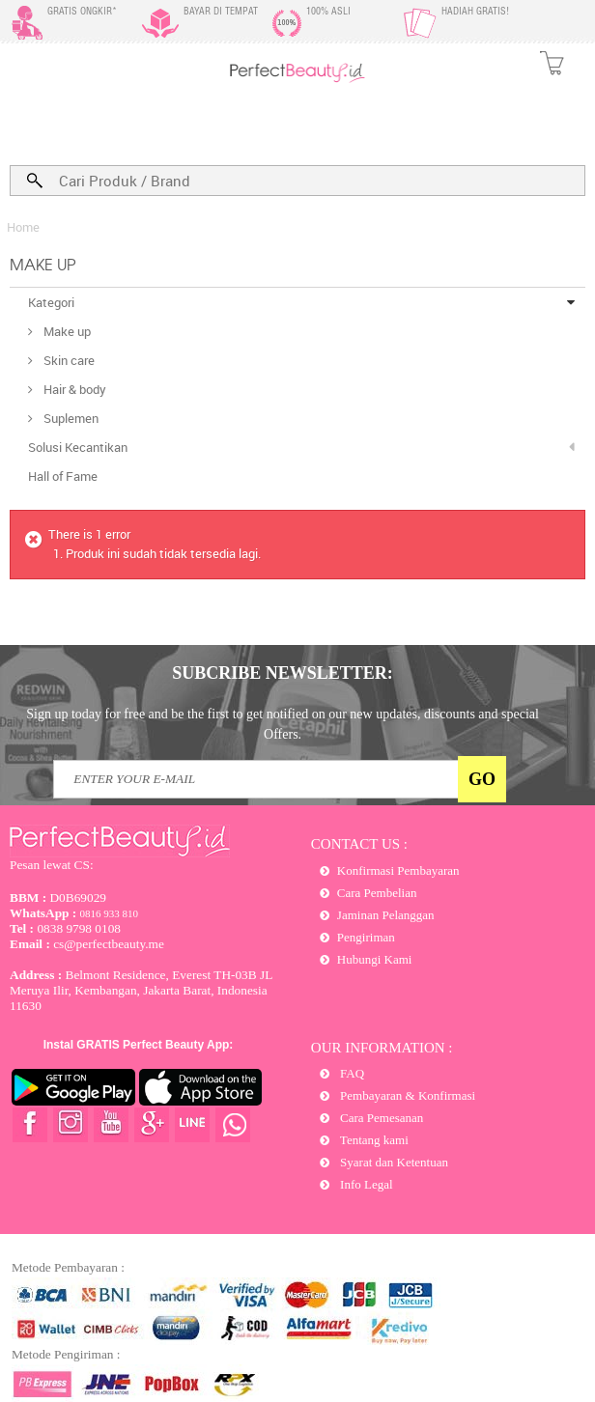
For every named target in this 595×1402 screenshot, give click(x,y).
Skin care (68, 360)
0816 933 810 (74, 913)
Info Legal (365, 1184)
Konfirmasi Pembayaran (398, 870)
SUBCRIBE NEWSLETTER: (282, 673)
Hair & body (73, 389)
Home (23, 227)
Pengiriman (366, 937)
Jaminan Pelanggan (386, 915)
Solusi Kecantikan (78, 447)
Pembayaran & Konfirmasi (406, 1095)
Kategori (51, 302)
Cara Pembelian (377, 892)
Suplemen (70, 418)
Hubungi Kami (374, 959)
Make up (66, 331)
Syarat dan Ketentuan (392, 1162)
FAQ (350, 1073)
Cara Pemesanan (380, 1117)
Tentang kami (373, 1140)
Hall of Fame (63, 476)
